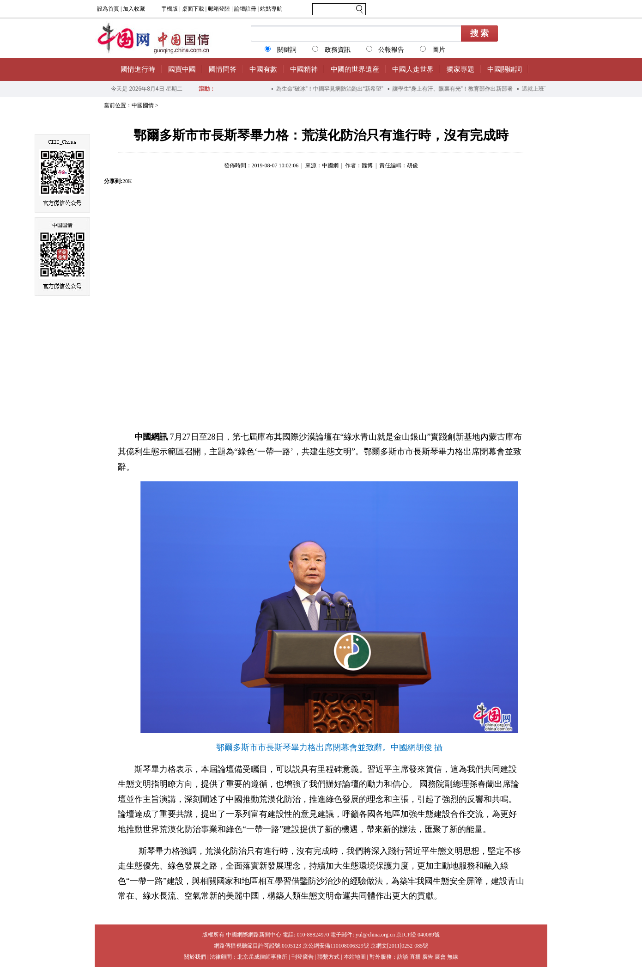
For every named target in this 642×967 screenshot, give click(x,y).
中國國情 (143, 105)
